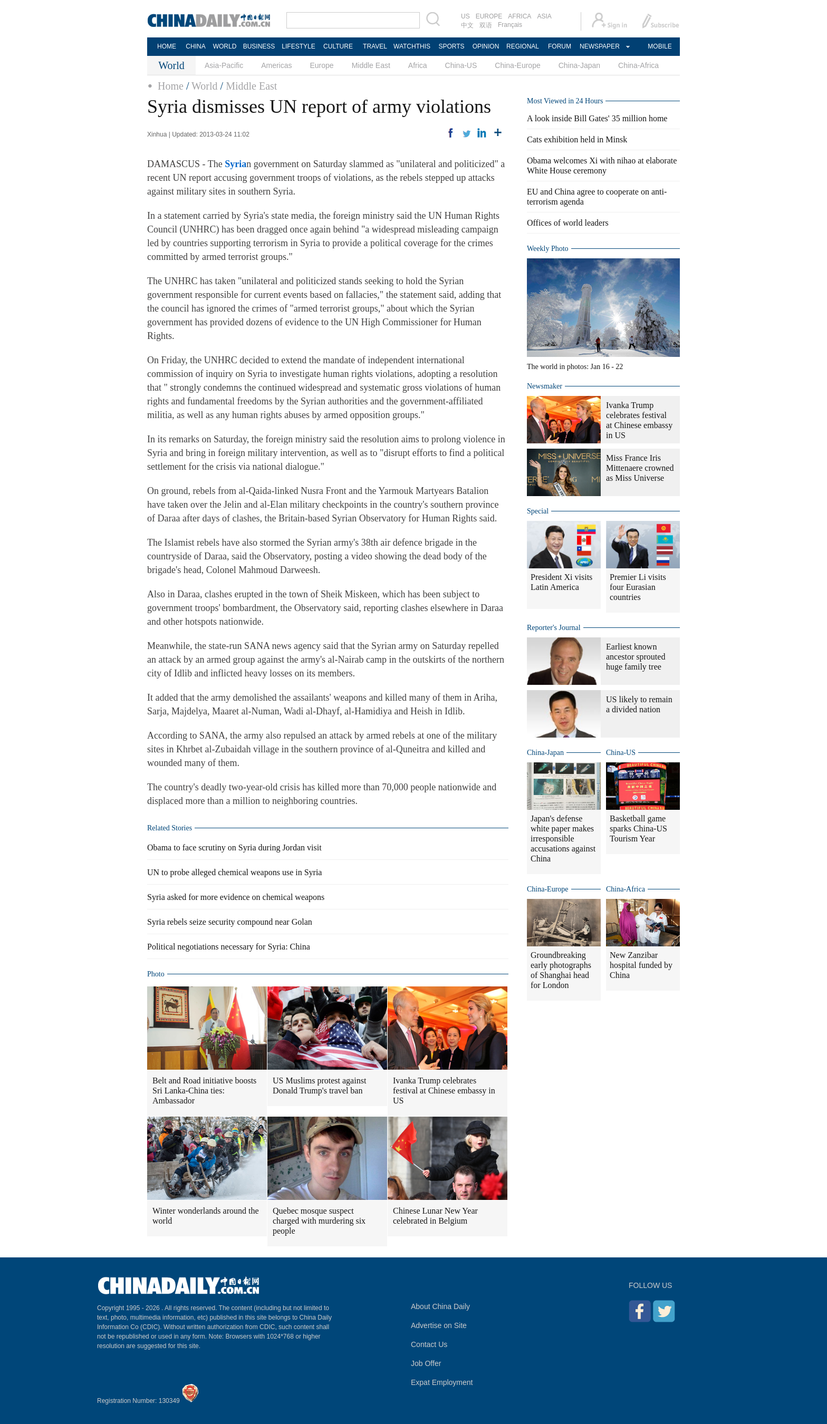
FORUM (559, 46)
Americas (276, 65)
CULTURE (338, 46)
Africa (417, 65)
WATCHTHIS (411, 46)
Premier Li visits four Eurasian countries (638, 587)
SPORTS (451, 46)
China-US (461, 65)
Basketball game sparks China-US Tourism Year (638, 828)
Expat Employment (442, 1382)
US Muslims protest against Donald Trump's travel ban (319, 1085)
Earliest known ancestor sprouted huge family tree (635, 656)
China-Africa (638, 65)
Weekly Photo (548, 249)
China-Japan (579, 65)
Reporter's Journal (554, 628)
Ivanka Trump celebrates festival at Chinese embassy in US (444, 1090)
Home (171, 86)
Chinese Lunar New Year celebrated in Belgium (435, 1215)
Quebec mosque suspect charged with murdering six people (319, 1220)
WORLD (225, 46)
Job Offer (426, 1363)
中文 (467, 25)
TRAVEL (375, 46)
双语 (485, 25)
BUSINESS (259, 46)
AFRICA (519, 16)
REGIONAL (522, 46)
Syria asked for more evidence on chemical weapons (235, 897)
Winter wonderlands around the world (205, 1215)
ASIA (544, 16)
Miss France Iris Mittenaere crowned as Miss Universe (640, 467)
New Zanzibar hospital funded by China (641, 965)
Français (510, 24)
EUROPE (489, 16)
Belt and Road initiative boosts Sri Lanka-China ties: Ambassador (204, 1090)
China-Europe (517, 65)
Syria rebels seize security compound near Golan (229, 921)
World (204, 86)
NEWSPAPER (599, 46)
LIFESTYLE (298, 46)
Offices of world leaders (568, 222)
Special (538, 511)
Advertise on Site (439, 1325)
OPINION (486, 46)
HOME (166, 46)
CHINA (195, 46)
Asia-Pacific (224, 65)
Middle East (371, 65)
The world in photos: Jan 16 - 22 (575, 367)
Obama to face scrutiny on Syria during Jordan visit (234, 847)
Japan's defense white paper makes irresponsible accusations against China (563, 838)
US (465, 16)
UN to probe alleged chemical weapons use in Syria (234, 872)
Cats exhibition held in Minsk (577, 139)
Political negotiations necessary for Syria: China (228, 946)
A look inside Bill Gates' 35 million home (597, 118)
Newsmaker (544, 386)
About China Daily (440, 1306)
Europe (322, 65)
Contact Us (429, 1344)
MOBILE (659, 46)
